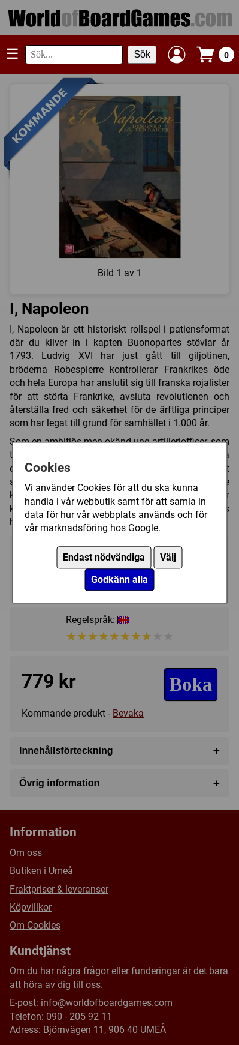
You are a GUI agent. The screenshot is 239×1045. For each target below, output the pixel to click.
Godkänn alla (119, 579)
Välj (168, 557)
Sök (142, 54)
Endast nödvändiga (104, 557)
